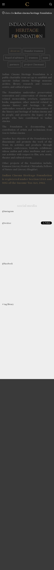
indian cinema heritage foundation (33, 13)
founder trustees (33, 50)
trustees (33, 57)
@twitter (6, 223)
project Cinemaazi (34, 64)
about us (14, 50)
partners (14, 64)
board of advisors (14, 57)
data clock (9, 13)
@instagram (8, 211)
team (45, 57)
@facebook (7, 263)
